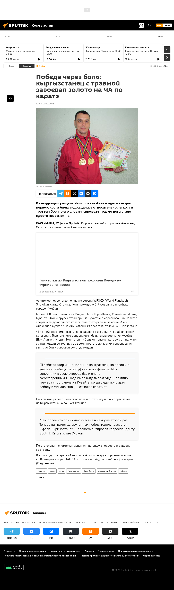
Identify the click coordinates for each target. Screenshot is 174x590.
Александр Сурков (107, 471)
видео (104, 522)
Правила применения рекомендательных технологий (109, 555)
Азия (61, 471)
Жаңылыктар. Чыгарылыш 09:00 (20, 52)
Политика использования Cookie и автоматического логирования (40, 555)
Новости (42, 471)
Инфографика (130, 522)
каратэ (41, 477)
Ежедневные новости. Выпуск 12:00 (141, 52)
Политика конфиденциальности (135, 551)
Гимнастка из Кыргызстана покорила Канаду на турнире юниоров (80, 282)
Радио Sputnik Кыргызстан (56, 522)
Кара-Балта (88, 471)
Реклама (89, 551)
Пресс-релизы (106, 551)
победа (123, 471)
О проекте (9, 551)
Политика (28, 522)
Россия (80, 522)
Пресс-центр (150, 522)
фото (114, 522)
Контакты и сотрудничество (65, 551)
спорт (52, 471)
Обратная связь (151, 555)
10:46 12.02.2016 (45, 103)
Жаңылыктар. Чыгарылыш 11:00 (103, 50)
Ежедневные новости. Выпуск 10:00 (62, 52)
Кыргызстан (73, 471)
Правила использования (32, 551)
